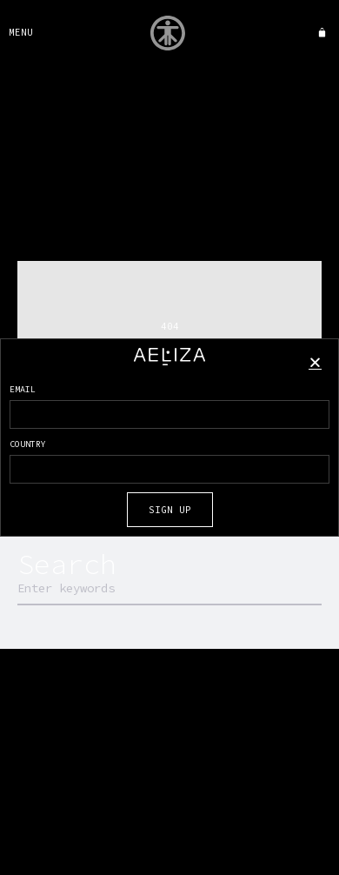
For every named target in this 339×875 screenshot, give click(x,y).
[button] (315, 362)
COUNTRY (28, 444)
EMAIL (23, 389)
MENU (21, 32)
